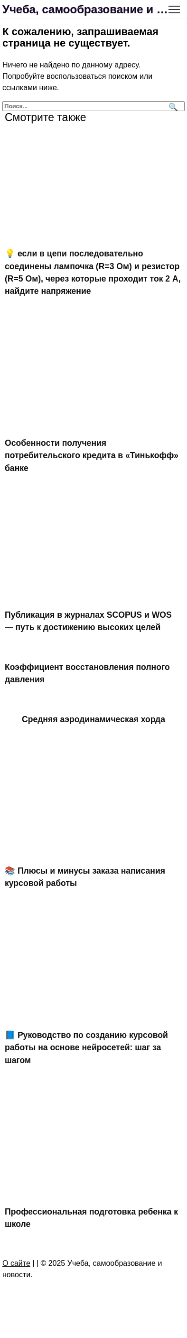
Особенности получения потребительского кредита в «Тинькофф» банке (91, 455)
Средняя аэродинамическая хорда (93, 719)
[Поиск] (172, 106)
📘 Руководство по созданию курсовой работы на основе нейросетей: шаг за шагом (86, 1047)
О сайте (16, 1263)
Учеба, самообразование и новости (86, 9)
